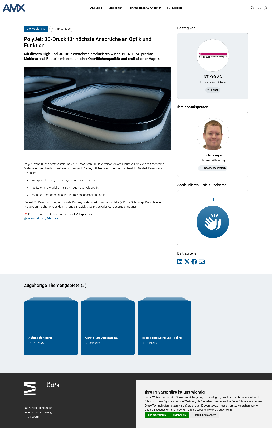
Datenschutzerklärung (38, 412)
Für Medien (174, 8)
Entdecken (115, 8)
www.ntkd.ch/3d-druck (43, 218)
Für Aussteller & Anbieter (145, 8)
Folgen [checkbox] (213, 90)
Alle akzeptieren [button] (157, 415)
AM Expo (96, 8)
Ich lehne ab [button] (179, 415)
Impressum (31, 416)
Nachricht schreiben (213, 168)
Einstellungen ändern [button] (204, 415)
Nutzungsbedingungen (38, 407)
